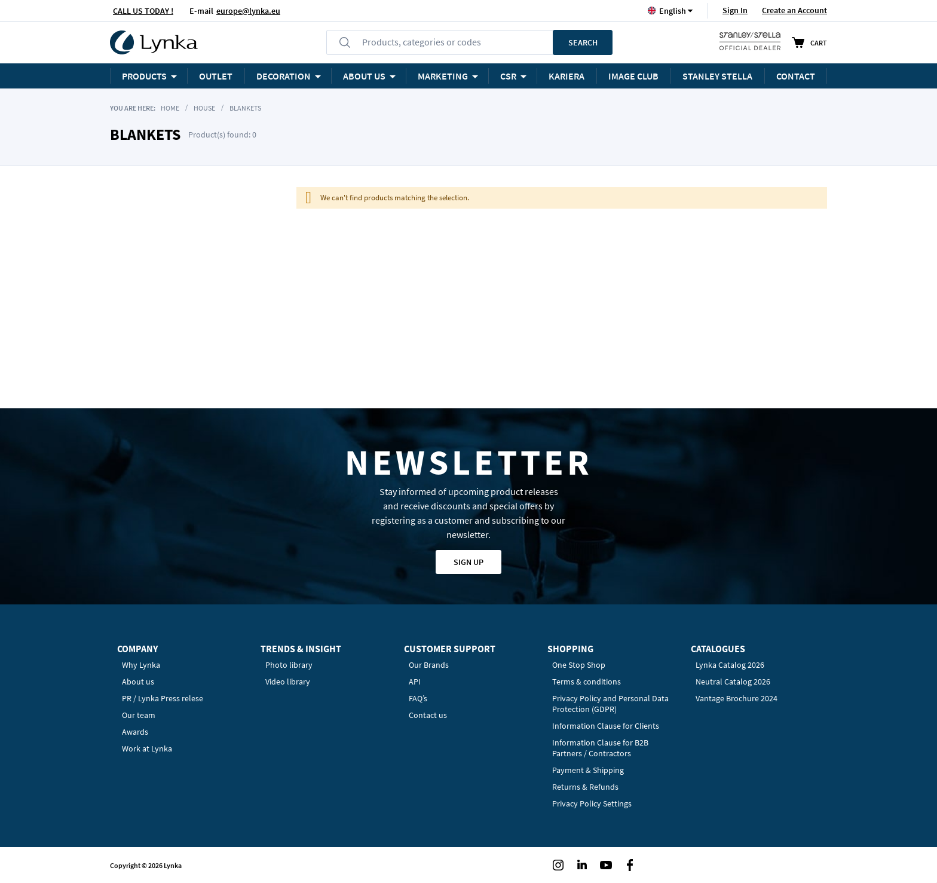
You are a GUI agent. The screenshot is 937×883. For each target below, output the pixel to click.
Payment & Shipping (588, 770)
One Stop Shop (578, 664)
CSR (508, 76)
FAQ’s (418, 698)
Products (144, 76)
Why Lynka (141, 664)
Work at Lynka (147, 748)
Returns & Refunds (585, 786)
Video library (287, 681)
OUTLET (215, 76)
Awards (135, 731)
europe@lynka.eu (248, 10)
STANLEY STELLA (717, 76)
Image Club (633, 76)
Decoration (283, 76)
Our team (138, 715)
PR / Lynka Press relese (162, 698)
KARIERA (566, 76)
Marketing (443, 76)
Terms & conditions (586, 681)
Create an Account (794, 10)
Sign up (468, 562)
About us (138, 681)
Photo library (289, 664)
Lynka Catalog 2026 (730, 664)
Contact (795, 76)
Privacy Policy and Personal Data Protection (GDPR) (610, 703)
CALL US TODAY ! (143, 10)
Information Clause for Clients (605, 725)
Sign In (735, 10)
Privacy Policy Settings (592, 803)
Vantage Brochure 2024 (736, 698)
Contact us (428, 715)
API (415, 681)
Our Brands (429, 664)
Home (170, 107)
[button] (672, 10)
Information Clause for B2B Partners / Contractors (600, 748)
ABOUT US (364, 76)
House (204, 107)
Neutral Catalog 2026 (733, 681)
